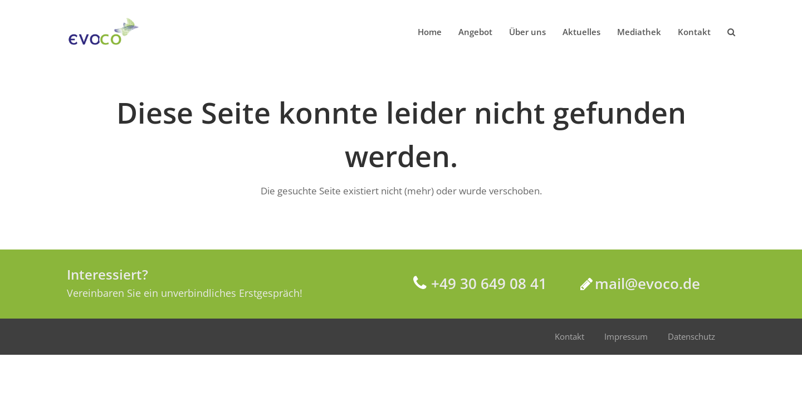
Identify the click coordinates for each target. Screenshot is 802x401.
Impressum (626, 336)
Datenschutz (691, 336)
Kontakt (569, 336)
